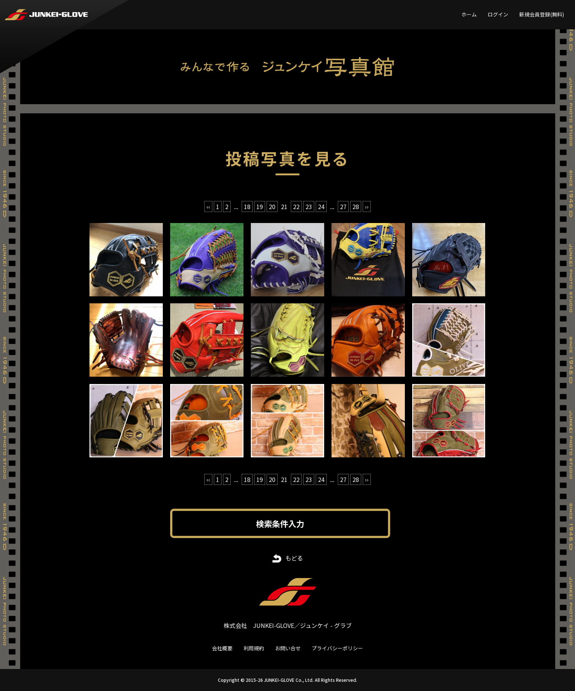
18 (247, 206)
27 (343, 206)
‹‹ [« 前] (208, 206)
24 (321, 206)
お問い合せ (288, 648)
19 (259, 206)
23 (308, 206)
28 (355, 206)
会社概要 (222, 648)
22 (296, 206)
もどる (294, 557)
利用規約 (253, 648)
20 (272, 206)
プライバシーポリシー (337, 648)
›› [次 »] (367, 206)
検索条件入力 (280, 523)
